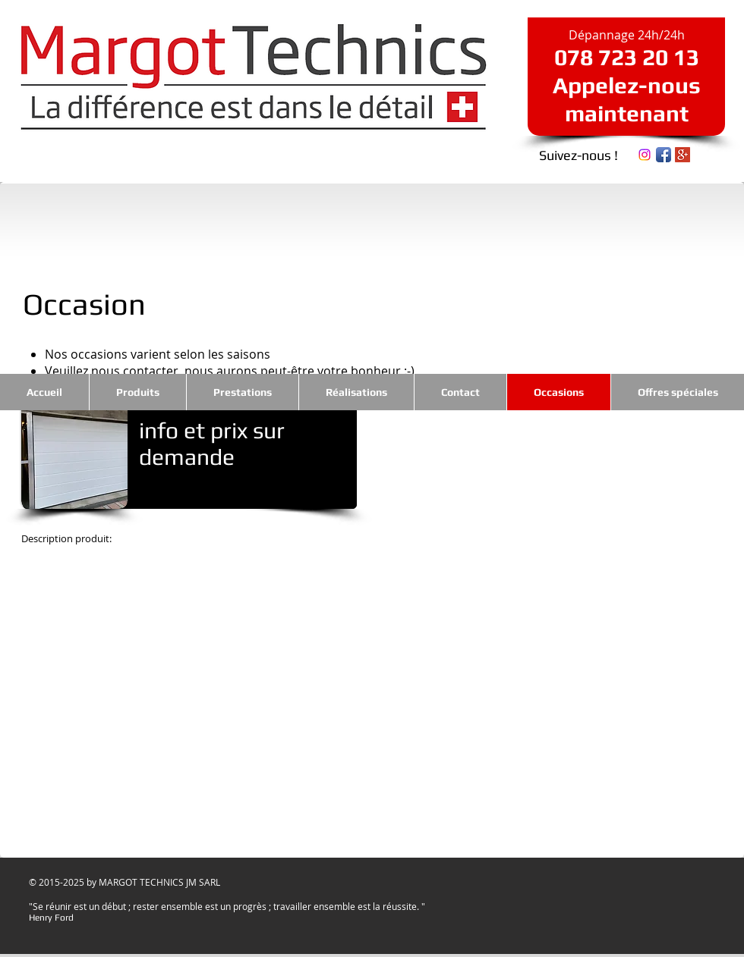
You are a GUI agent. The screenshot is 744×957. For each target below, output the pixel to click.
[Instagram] (644, 154)
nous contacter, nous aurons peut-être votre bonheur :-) (253, 370)
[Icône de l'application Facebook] (663, 154)
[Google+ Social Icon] (682, 154)
